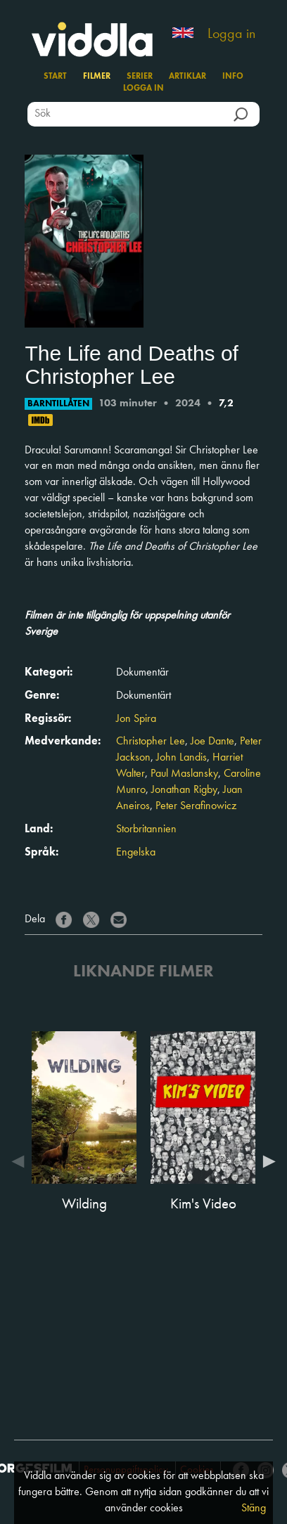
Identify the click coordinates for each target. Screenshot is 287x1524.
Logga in (231, 34)
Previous (21, 1161)
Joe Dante (212, 741)
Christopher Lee (150, 741)
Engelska (135, 852)
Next (266, 1161)
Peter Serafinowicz (195, 806)
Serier (140, 76)
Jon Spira (136, 719)
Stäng (253, 1508)
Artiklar (187, 76)
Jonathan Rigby (184, 790)
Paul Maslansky (184, 774)
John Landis (181, 757)
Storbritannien (146, 829)
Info (232, 76)
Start (55, 76)
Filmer (96, 76)
